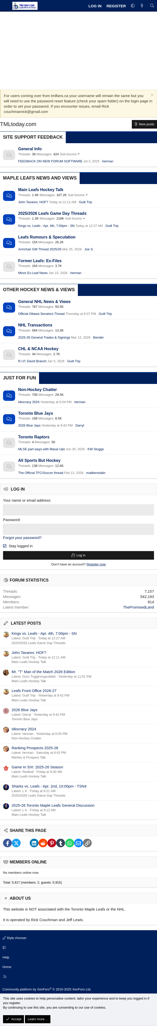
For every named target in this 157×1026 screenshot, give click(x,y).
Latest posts (26, 622)
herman (107, 161)
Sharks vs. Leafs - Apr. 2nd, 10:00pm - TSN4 (49, 785)
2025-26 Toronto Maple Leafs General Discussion (53, 804)
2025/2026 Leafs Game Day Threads (52, 213)
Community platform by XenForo (47, 989)
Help (6, 956)
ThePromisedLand (138, 606)
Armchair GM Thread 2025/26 (39, 249)
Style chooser (14, 937)
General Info (30, 149)
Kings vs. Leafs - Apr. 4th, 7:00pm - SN (46, 226)
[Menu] (5, 6)
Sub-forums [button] (68, 154)
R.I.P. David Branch (32, 361)
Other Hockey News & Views (39, 289)
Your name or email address (26, 500)
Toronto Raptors (33, 437)
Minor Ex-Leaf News (33, 273)
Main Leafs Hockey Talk (40, 190)
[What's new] (142, 6)
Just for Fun (19, 377)
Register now (96, 564)
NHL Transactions (35, 325)
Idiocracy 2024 (29, 402)
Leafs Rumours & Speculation (47, 237)
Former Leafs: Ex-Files (40, 261)
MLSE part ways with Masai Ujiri (41, 449)
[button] (132, 6)
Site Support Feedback (33, 137)
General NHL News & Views (44, 301)
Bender (98, 337)
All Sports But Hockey (39, 460)
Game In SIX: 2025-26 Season (37, 766)
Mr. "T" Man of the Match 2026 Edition (43, 671)
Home (7, 966)
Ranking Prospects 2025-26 (35, 747)
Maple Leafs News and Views (40, 177)
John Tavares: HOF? (33, 202)
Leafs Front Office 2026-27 (34, 690)
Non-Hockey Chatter (37, 389)
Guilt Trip (85, 202)
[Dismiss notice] (151, 95)
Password (11, 519)
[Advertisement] (78, 49)
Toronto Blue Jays (35, 413)
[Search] (152, 6)
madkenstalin (96, 473)
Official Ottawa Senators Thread (41, 314)
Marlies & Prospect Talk (29, 757)
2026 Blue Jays (29, 425)
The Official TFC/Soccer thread (40, 473)
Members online (28, 861)
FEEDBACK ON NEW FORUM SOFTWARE (50, 161)
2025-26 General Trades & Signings (44, 337)
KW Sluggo (95, 449)
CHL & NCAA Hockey (38, 349)
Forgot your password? (22, 537)
